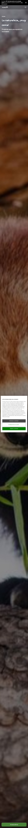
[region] (14, 414)
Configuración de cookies (13, 424)
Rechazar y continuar (14, 420)
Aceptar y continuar (14, 428)
